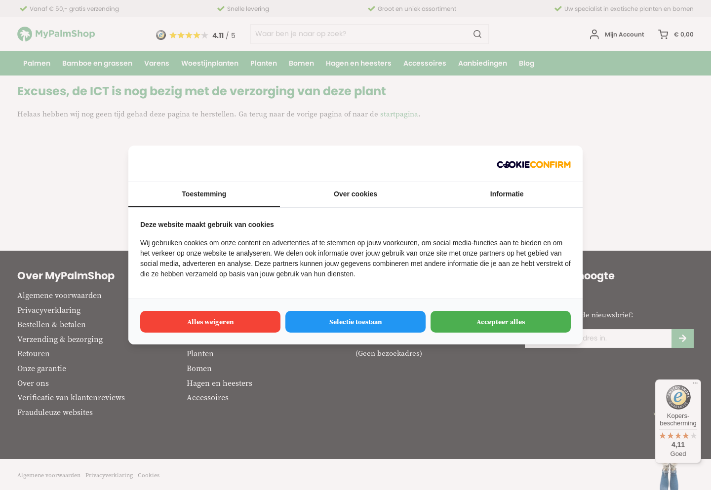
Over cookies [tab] (355, 194)
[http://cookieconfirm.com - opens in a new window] (534, 163)
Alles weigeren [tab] (210, 322)
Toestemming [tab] (204, 194)
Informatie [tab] (507, 194)
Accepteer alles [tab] (500, 322)
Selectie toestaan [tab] (355, 322)
